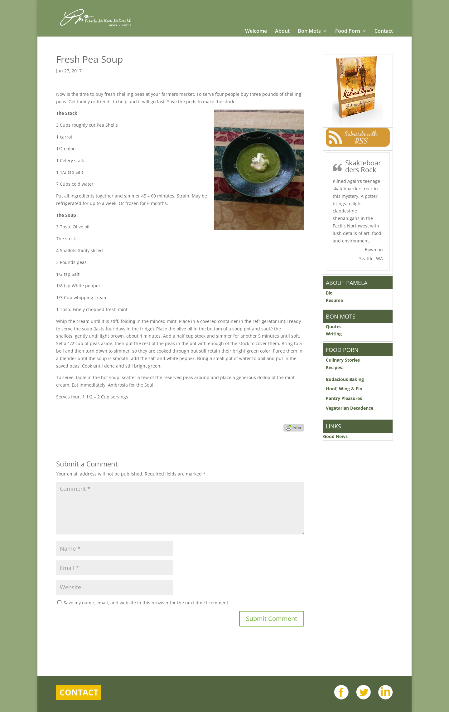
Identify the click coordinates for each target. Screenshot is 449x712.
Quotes (333, 326)
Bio (329, 293)
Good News (335, 436)
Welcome (256, 31)
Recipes (334, 367)
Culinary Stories (343, 360)
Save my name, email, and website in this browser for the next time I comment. (146, 603)
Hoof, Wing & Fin (344, 389)
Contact (383, 31)
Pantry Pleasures (344, 398)
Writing (334, 334)
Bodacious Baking (346, 379)
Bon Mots (309, 31)
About (282, 31)
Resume (334, 300)
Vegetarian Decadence (349, 408)
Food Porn (347, 31)
